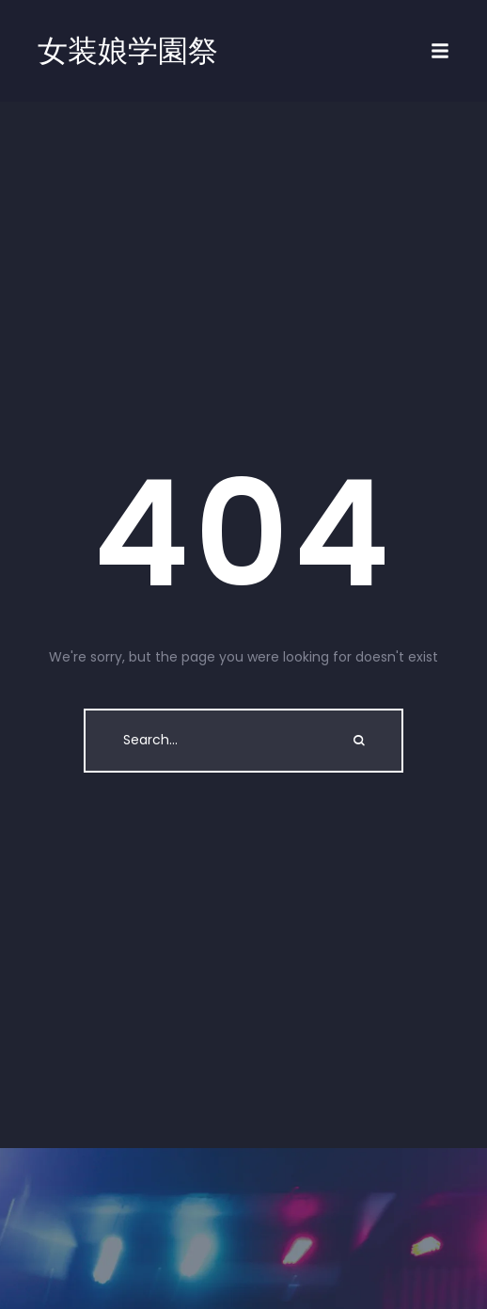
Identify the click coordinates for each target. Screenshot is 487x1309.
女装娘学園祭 (128, 51)
